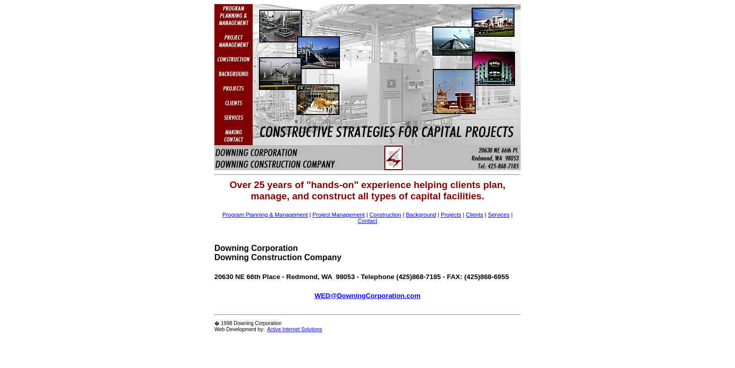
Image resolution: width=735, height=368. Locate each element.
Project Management (338, 215)
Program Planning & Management (265, 215)
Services (499, 215)
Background (421, 215)
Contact (367, 221)
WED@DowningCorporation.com (367, 296)
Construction (385, 215)
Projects (450, 215)
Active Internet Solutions (294, 329)
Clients (474, 215)
